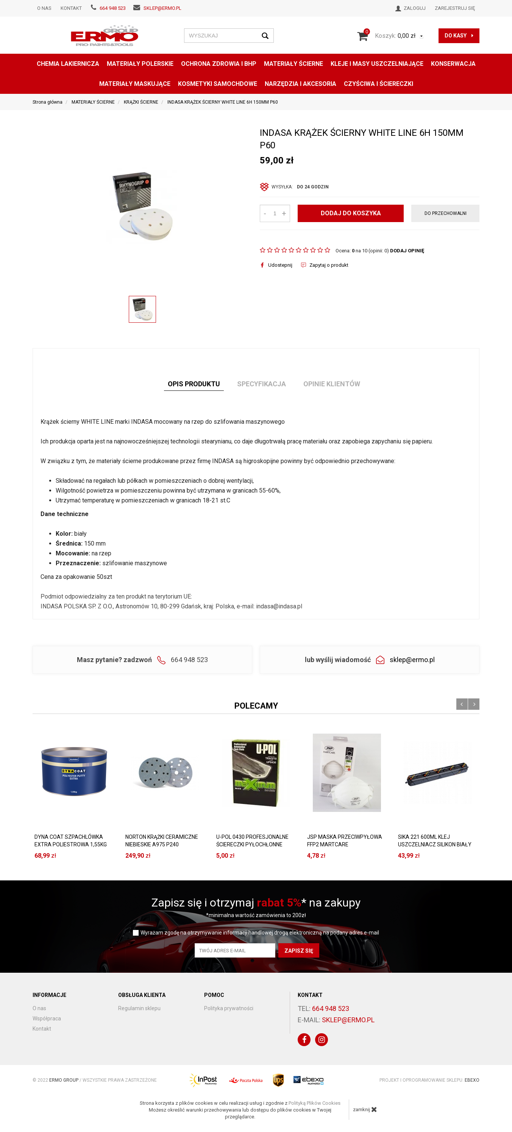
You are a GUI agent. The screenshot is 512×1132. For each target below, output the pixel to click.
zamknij (365, 1109)
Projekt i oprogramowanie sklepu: (429, 1080)
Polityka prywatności (228, 1008)
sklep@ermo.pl (162, 8)
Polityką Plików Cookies (314, 1103)
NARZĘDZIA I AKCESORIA (300, 84)
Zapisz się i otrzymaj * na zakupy (256, 902)
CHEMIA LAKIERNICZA (68, 64)
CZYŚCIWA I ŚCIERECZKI (378, 84)
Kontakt (71, 8)
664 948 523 (113, 8)
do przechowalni (446, 213)
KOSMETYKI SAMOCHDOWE (217, 84)
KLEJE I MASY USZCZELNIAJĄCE (377, 64)
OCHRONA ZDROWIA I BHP (218, 64)
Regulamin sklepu (139, 1008)
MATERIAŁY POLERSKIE (140, 64)
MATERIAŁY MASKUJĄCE (134, 84)
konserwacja (453, 64)
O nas (44, 8)
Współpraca (47, 1018)
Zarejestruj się (455, 8)
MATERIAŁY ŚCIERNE (293, 64)
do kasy (459, 36)
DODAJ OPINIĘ (407, 250)
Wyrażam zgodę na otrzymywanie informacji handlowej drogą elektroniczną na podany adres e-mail (259, 933)
